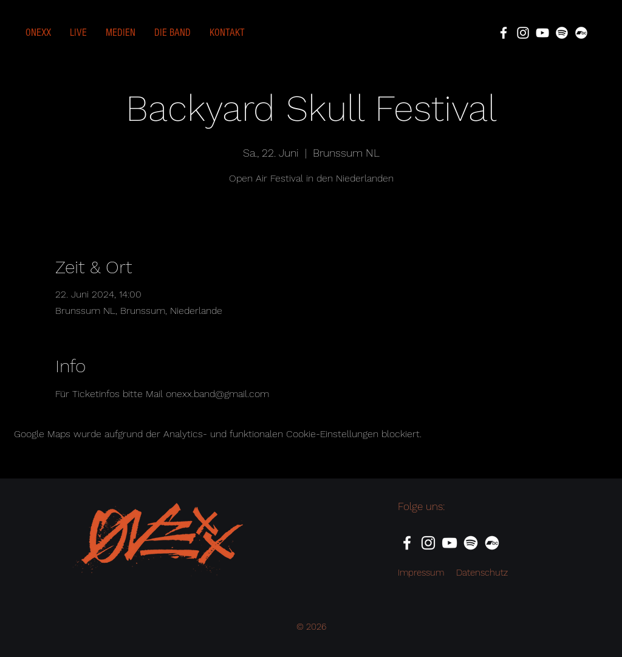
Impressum (421, 572)
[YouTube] (542, 33)
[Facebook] (503, 33)
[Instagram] (523, 33)
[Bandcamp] (581, 33)
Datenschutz (482, 572)
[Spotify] (562, 33)
